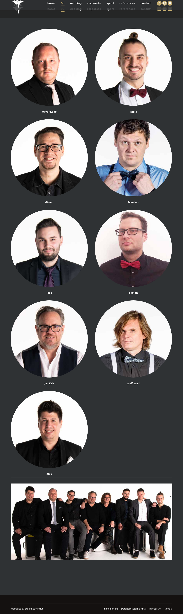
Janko (133, 111)
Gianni (49, 202)
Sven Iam (133, 202)
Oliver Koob (49, 111)
